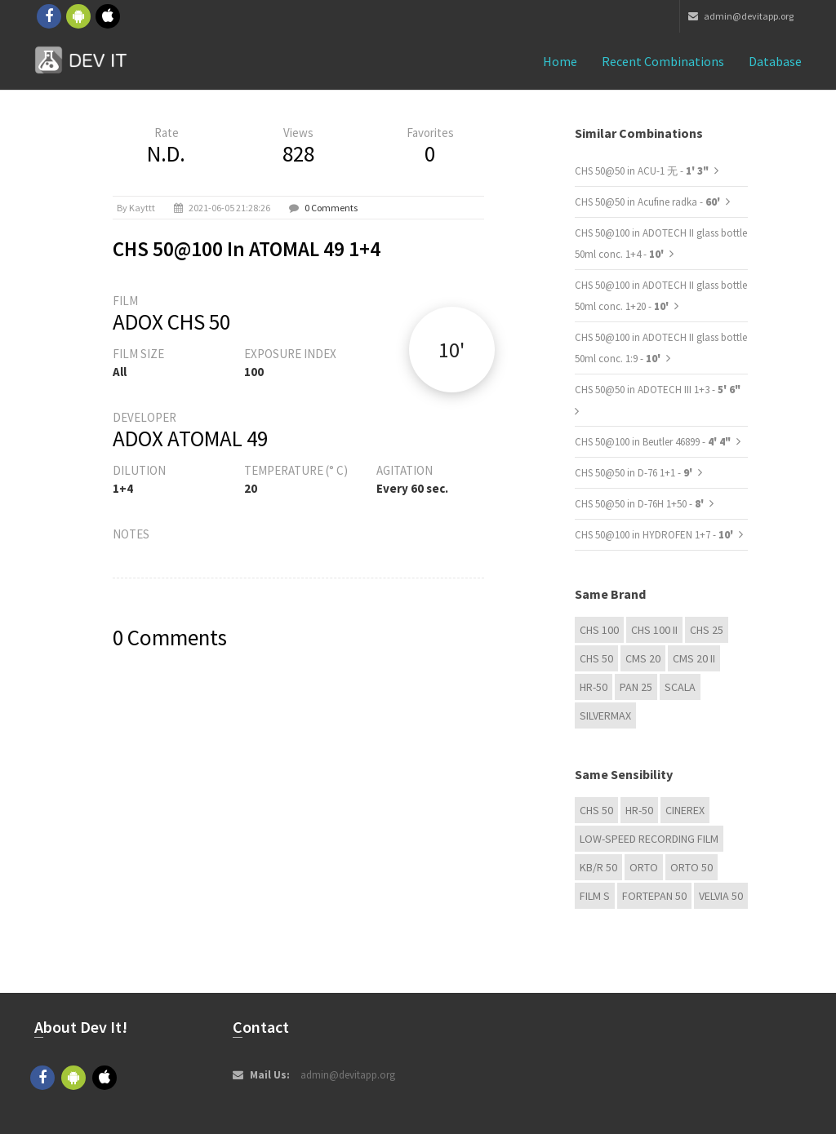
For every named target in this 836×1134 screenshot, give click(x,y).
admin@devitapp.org (741, 16)
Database (775, 61)
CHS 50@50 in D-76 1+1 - (635, 473)
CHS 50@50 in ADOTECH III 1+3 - (657, 389)
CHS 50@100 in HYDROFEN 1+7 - (655, 535)
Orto (643, 867)
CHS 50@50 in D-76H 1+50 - (640, 504)
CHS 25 (706, 629)
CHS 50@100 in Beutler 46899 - (653, 442)
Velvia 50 (721, 895)
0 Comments (331, 208)
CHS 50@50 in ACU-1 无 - (642, 171)
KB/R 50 (598, 867)
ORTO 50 (691, 867)
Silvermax (605, 715)
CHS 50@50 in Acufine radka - (649, 202)
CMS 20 (642, 658)
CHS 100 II (654, 629)
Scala (680, 687)
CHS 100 (599, 629)
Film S (595, 895)
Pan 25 (636, 687)
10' (451, 349)
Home (560, 61)
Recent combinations (663, 61)
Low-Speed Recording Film (649, 838)
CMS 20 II (694, 658)
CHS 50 (596, 658)
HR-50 (593, 687)
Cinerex (685, 810)
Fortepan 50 (654, 895)
